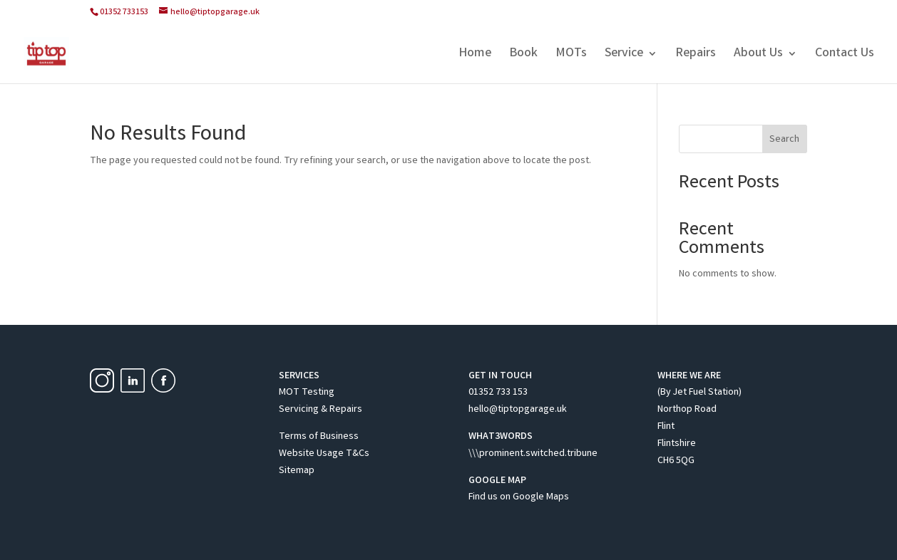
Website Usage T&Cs (324, 454)
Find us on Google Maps (518, 497)
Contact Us (844, 55)
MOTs (571, 55)
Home (474, 55)
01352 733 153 (498, 392)
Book (523, 55)
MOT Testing (306, 392)
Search (784, 140)
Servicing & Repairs (320, 410)
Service (624, 55)
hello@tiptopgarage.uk (517, 410)
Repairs (695, 55)
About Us (758, 55)
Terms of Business (319, 437)
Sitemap (296, 471)
